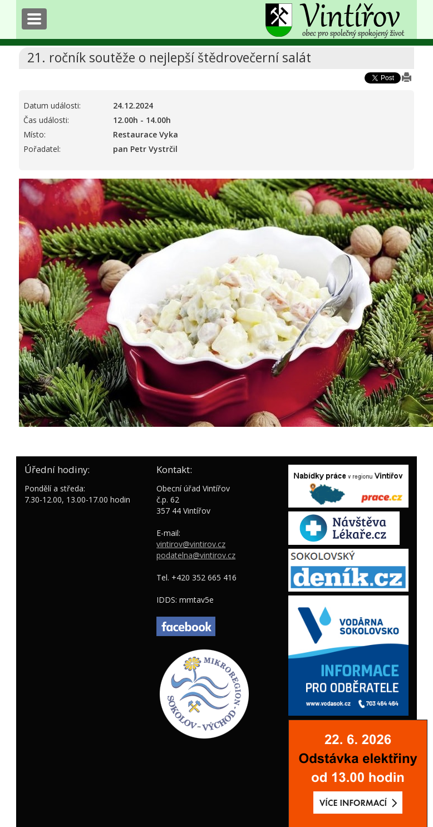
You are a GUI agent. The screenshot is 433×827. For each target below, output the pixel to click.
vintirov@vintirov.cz (190, 544)
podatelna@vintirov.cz (195, 555)
